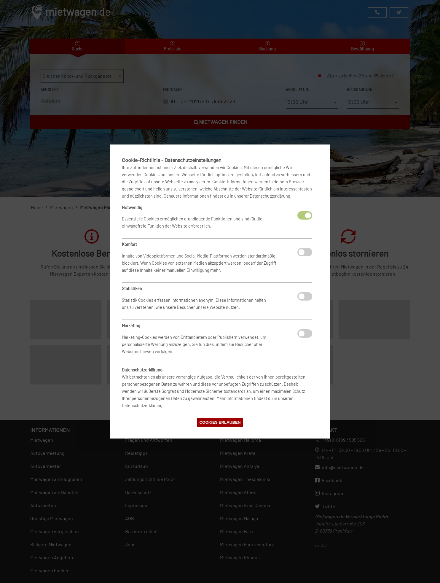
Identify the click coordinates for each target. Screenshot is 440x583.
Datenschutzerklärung (270, 195)
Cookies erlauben (219, 422)
